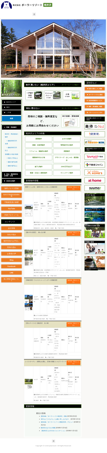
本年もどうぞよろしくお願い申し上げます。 (56, 419)
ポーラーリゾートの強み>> (71, 85)
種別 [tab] (7, 107)
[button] (11, 194)
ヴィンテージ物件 (67, 173)
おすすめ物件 (66, 139)
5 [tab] (58, 76)
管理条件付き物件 (67, 145)
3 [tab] (53, 76)
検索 (11, 118)
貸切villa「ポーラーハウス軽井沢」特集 (54, 416)
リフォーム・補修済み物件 (38, 151)
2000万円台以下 (67, 167)
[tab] (11, 127)
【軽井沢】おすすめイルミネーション (54, 434)
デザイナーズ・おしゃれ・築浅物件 (66, 159)
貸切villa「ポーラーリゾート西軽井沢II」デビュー (58, 425)
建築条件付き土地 (38, 157)
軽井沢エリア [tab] (10, 102)
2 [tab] (51, 76)
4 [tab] (56, 76)
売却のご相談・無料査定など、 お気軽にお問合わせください (42, 121)
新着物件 (39, 139)
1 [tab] (49, 76)
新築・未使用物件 (38, 145)
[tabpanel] (53, 48)
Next (103, 48)
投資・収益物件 (11, 127)
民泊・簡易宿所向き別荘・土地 (11, 180)
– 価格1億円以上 (12, 172)
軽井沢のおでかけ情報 (49, 431)
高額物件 (67, 151)
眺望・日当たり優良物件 (38, 173)
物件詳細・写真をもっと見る (73, 188)
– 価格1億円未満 (12, 168)
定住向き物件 (11, 187)
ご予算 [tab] (7, 112)
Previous (4, 48)
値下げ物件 (39, 167)
